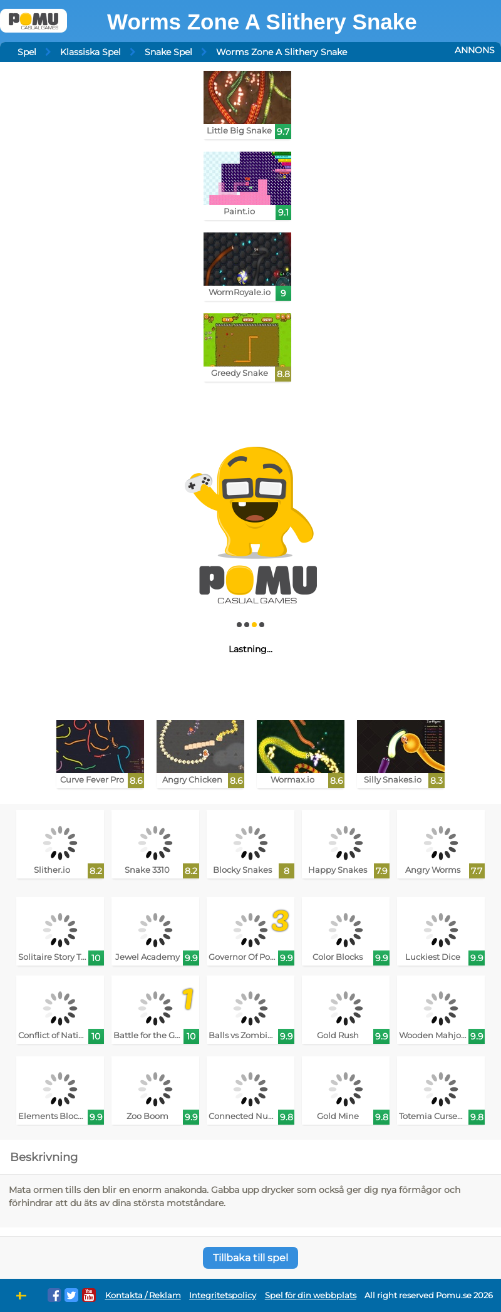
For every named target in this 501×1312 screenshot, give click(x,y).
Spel (27, 52)
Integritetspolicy (222, 1295)
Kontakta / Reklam (143, 1295)
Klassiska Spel (90, 52)
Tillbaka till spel (250, 1258)
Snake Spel (168, 52)
